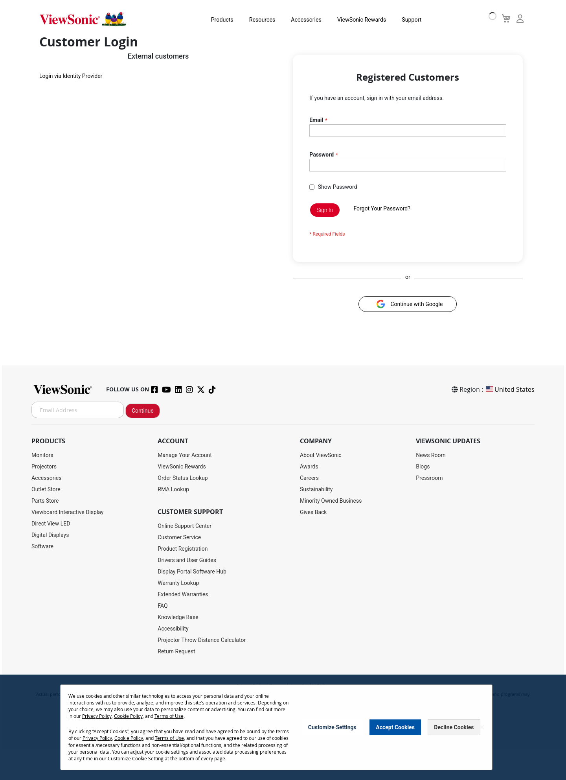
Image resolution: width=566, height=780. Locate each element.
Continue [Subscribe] (143, 411)
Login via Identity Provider (70, 77)
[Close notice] (482, 727)
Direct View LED (50, 523)
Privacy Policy (97, 716)
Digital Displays (50, 535)
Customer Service (179, 537)
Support (400, 20)
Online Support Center (184, 526)
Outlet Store (46, 489)
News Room (431, 455)
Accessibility (173, 628)
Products (212, 20)
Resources (252, 20)
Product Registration (183, 549)
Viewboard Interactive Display (67, 512)
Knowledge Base (178, 617)
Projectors (44, 466)
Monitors (42, 455)
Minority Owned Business (331, 501)
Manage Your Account (185, 455)
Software (42, 546)
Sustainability (316, 489)
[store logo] (82, 19)
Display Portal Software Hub (192, 571)
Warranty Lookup (178, 583)
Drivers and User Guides (187, 560)
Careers (309, 478)
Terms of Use (169, 716)
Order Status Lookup (183, 478)
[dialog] (283, 727)
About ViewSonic (321, 455)
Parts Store (45, 501)
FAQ (162, 606)
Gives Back (313, 512)
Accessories (296, 20)
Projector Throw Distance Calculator (202, 640)
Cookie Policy (128, 716)
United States (510, 389)
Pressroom (429, 478)
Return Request (176, 651)
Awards (309, 466)
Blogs (423, 466)
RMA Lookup (173, 489)
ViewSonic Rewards (351, 20)
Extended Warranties (183, 594)
